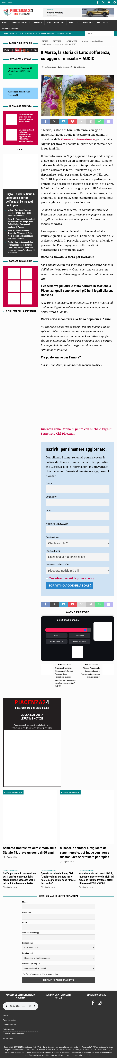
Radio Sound (7, 2)
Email (49, 510)
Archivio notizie (9, 1020)
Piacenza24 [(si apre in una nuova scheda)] (13, 94)
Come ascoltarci (9, 1024)
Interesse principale (57, 564)
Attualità (74, 22)
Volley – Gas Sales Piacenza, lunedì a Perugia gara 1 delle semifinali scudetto (20, 213)
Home (5, 22)
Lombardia (79, 636)
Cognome (51, 496)
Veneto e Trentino (79, 641)
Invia (10, 74)
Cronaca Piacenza (21, 22)
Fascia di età (53, 551)
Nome (49, 483)
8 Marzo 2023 (50, 67)
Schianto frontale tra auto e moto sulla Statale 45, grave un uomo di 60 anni (26, 118)
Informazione (8, 1029)
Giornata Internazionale (78, 139)
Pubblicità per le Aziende (13, 1033)
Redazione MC (66, 67)
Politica (101, 22)
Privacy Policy (70, 1055)
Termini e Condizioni (84, 1055)
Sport (37, 22)
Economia (88, 22)
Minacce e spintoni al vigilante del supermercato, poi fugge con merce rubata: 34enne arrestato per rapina (26, 135)
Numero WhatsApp (57, 523)
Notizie (57, 41)
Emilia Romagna (56, 641)
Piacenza (56, 636)
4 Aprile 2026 (11, 857)
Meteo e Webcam (10, 28)
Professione (52, 537)
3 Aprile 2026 (49, 887)
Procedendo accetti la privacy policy (71, 578)
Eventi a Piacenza (55, 22)
